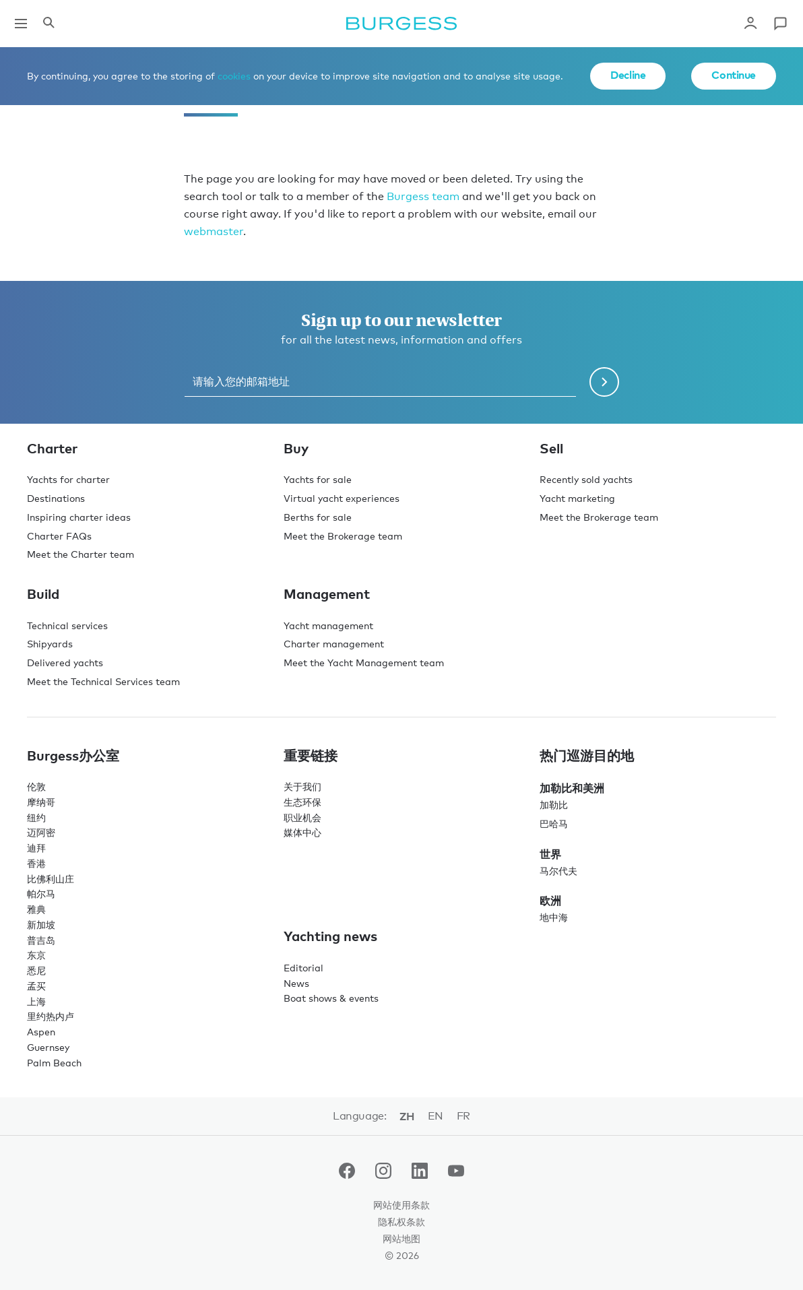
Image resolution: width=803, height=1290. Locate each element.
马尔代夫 (558, 870)
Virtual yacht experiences (341, 498)
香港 (36, 863)
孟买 (36, 986)
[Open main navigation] (21, 23)
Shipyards (50, 643)
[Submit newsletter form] (604, 382)
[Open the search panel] (48, 23)
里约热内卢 (50, 1016)
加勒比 (554, 804)
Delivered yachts (65, 662)
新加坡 (41, 924)
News (296, 983)
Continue (733, 75)
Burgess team (423, 196)
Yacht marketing (577, 498)
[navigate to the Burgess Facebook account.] (347, 1173)
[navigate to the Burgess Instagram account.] (383, 1173)
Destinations (56, 498)
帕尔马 (41, 893)
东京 (36, 955)
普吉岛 (41, 940)
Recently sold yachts (586, 479)
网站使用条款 (401, 1205)
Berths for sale (318, 517)
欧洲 (550, 900)
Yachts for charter (68, 479)
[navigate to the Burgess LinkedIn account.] (420, 1173)
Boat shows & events (331, 998)
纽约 (36, 817)
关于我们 (302, 786)
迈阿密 (41, 832)
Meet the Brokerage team (343, 536)
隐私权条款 (401, 1221)
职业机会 (302, 817)
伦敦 (36, 786)
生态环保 (302, 802)
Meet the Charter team (80, 554)
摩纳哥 (41, 802)
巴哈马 (554, 823)
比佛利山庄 (50, 878)
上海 (36, 1001)
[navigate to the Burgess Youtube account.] (456, 1173)
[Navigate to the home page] (401, 23)
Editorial (303, 967)
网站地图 (401, 1238)
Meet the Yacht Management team (364, 662)
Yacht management (328, 625)
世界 (550, 854)
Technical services (67, 625)
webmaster (213, 231)
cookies (234, 76)
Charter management (334, 643)
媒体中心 (302, 832)
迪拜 (36, 847)
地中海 (554, 917)
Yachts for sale (318, 479)
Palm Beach (54, 1062)
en (435, 1115)
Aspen (41, 1031)
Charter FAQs (59, 536)
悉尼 (36, 970)
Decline (627, 75)
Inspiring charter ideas (79, 517)
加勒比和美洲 (572, 788)
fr (463, 1115)
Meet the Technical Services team (103, 681)
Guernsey (48, 1047)
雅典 (36, 909)
